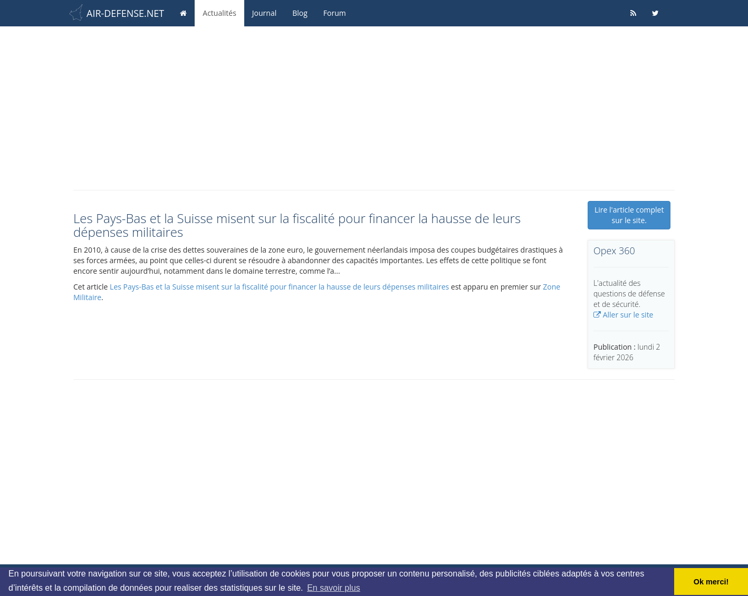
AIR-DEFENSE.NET (125, 13)
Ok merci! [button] (711, 582)
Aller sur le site (623, 315)
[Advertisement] (374, 105)
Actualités (219, 13)
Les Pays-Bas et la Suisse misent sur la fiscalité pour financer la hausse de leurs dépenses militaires (279, 287)
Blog (300, 13)
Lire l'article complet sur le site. (629, 215)
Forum (334, 13)
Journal (264, 13)
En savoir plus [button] (333, 587)
